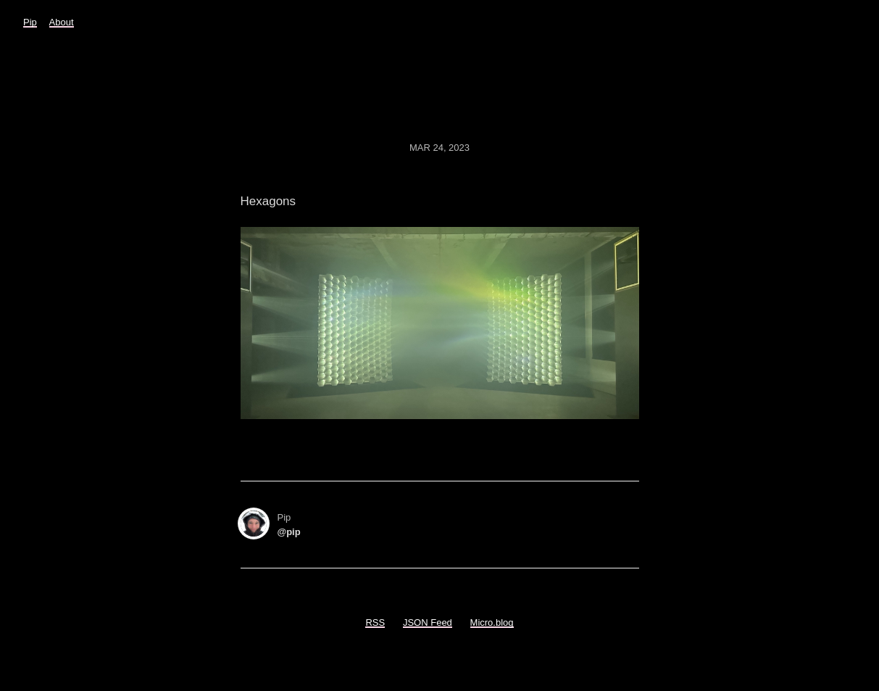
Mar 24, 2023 (439, 147)
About (61, 22)
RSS (375, 622)
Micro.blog (492, 622)
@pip (289, 531)
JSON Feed (427, 622)
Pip (30, 22)
